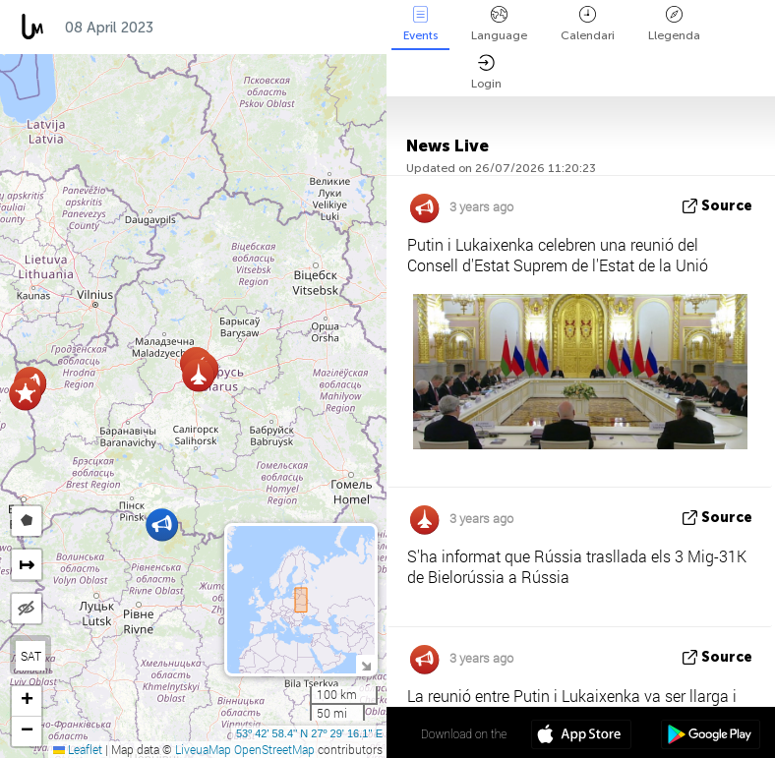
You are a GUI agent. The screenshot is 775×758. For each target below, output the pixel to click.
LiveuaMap (203, 749)
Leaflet (77, 749)
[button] (25, 394)
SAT (31, 656)
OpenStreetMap (274, 749)
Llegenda (674, 24)
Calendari (588, 24)
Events (420, 24)
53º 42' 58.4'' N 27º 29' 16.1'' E (309, 733)
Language (499, 24)
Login (486, 72)
